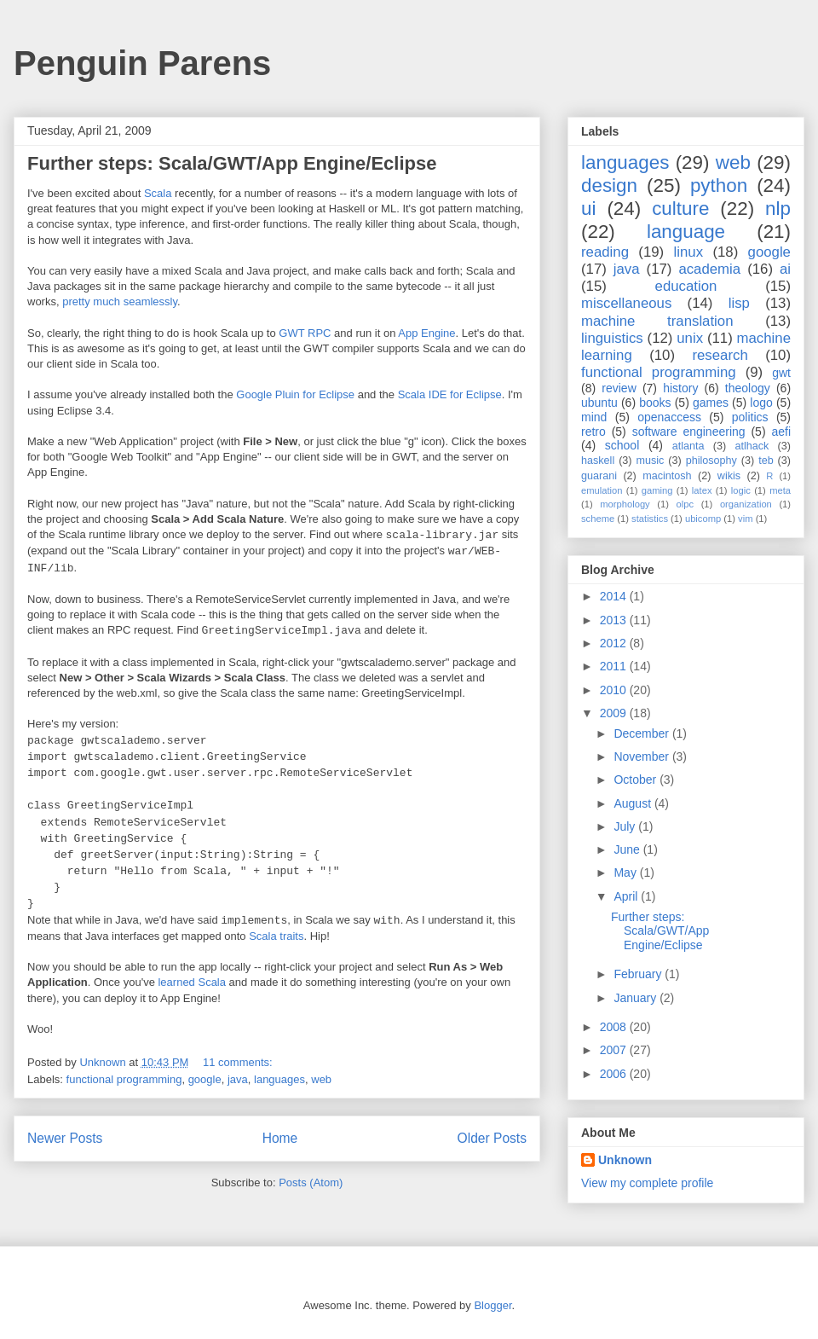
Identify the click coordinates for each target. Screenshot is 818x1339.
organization (746, 504)
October (637, 779)
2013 (615, 620)
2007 (615, 1050)
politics (750, 417)
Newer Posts (64, 1138)
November (642, 756)
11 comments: (239, 1062)
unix (690, 338)
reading (605, 252)
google (205, 1079)
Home (280, 1138)
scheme (597, 518)
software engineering (689, 431)
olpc (685, 504)
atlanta (688, 446)
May (626, 872)
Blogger (492, 1305)
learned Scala (192, 982)
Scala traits (276, 936)
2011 (615, 666)
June (628, 849)
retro (593, 431)
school (622, 445)
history (680, 388)
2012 (615, 643)
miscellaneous (626, 303)
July (626, 826)
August (634, 803)
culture (680, 208)
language (686, 231)
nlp (778, 208)
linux (689, 252)
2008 (615, 1027)
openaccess (669, 417)
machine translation (657, 321)
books (655, 402)
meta (780, 490)
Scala (158, 193)
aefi (781, 431)
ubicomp (703, 518)
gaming (657, 490)
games (711, 402)
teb (766, 461)
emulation (602, 490)
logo (761, 402)
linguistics (612, 338)
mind (594, 417)
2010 (615, 690)
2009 (615, 713)
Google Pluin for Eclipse (295, 394)
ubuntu (599, 402)
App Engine (426, 333)
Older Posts (492, 1138)
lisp (739, 303)
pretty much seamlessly (119, 301)
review (619, 388)
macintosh (666, 476)
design (609, 185)
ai (785, 269)
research (719, 355)
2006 (615, 1074)
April (627, 896)
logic (741, 490)
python (718, 185)
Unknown (625, 1160)
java (238, 1079)
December (642, 733)
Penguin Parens (142, 63)
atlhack (751, 446)
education (686, 286)
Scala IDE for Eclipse (450, 394)
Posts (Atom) (311, 1182)
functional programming (124, 1079)
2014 (615, 596)
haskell (597, 461)
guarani (599, 476)
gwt (781, 373)
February (639, 974)
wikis (728, 476)
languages (279, 1079)
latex (702, 490)
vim (745, 518)
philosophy (711, 461)
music (650, 461)
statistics (649, 518)
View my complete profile (647, 1183)
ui (588, 208)
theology (747, 388)
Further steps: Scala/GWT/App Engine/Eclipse (231, 163)
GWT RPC (305, 333)
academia (709, 269)
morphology (624, 504)
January (637, 998)
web (321, 1079)
